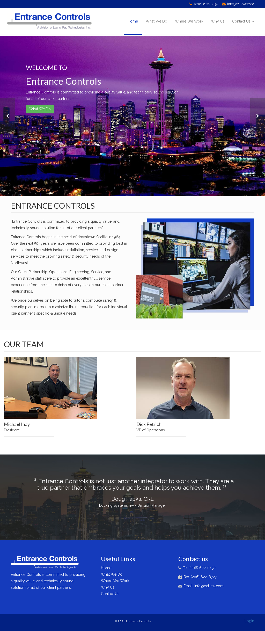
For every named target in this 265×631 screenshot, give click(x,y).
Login (249, 621)
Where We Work (189, 21)
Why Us (217, 21)
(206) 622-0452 (206, 4)
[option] (132, 116)
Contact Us (243, 21)
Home (133, 21)
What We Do (156, 21)
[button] (7, 116)
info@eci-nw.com (240, 4)
